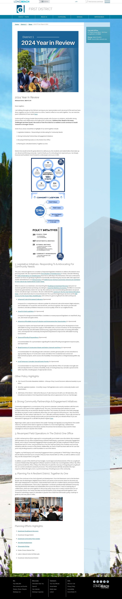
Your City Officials (54, 583)
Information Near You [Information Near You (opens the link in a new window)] (38, 583)
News (30, 24)
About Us (44, 17)
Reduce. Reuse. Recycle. (20, 589)
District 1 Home (23, 17)
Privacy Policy (71, 586)
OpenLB (34, 586)
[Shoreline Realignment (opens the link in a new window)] (25, 542)
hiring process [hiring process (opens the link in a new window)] (36, 280)
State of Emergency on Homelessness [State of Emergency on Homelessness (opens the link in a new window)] (29, 276)
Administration (99, 17)
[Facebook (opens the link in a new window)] (94, 581)
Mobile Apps (53, 589)
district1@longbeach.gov (99, 39)
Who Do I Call (71, 583)
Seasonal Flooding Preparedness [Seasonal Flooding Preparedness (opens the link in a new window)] (28, 337)
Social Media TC (71, 592)
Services (79, 17)
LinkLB (52, 592)
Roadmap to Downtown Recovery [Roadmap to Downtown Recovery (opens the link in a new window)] (58, 286)
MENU (46, 1)
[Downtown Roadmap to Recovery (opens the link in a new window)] (28, 531)
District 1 (24, 24)
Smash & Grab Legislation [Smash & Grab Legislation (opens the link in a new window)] (26, 311)
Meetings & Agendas (37, 592)
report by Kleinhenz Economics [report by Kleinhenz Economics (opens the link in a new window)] (57, 288)
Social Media (53, 586)
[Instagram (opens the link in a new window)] (97, 581)
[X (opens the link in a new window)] (101, 581)
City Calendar (36, 589)
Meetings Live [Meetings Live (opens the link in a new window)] (17, 592)
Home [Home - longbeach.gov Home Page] (17, 24)
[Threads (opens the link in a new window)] (104, 581)
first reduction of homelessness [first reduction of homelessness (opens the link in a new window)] (51, 273)
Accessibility (70, 589)
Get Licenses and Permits (20, 586)
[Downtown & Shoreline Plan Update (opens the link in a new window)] (29, 539)
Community (62, 17)
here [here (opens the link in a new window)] (36, 114)
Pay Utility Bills (17, 583)
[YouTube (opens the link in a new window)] (108, 581)
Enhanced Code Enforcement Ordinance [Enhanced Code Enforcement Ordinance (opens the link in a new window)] (30, 299)
